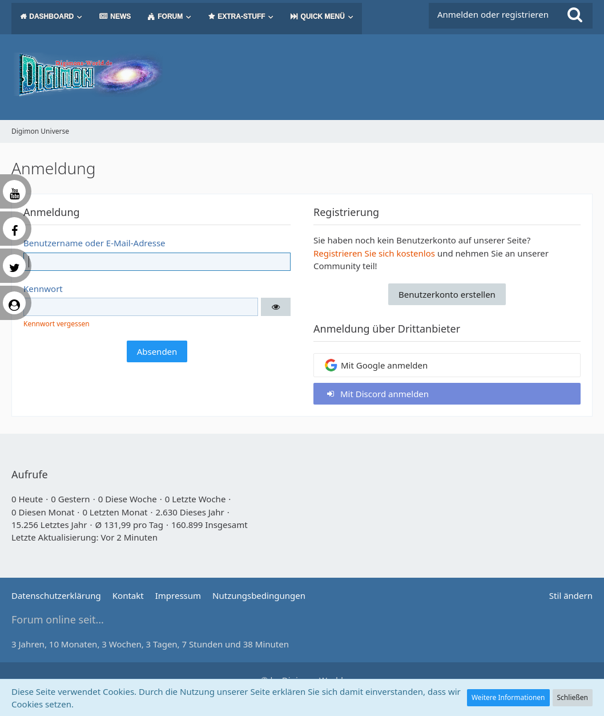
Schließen (572, 697)
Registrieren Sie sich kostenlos (374, 253)
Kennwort (43, 288)
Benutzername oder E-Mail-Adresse (94, 243)
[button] (276, 307)
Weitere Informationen (508, 697)
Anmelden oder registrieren (493, 14)
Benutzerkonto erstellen (447, 294)
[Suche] (575, 14)
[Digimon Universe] (302, 74)
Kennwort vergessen (56, 324)
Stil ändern (571, 595)
